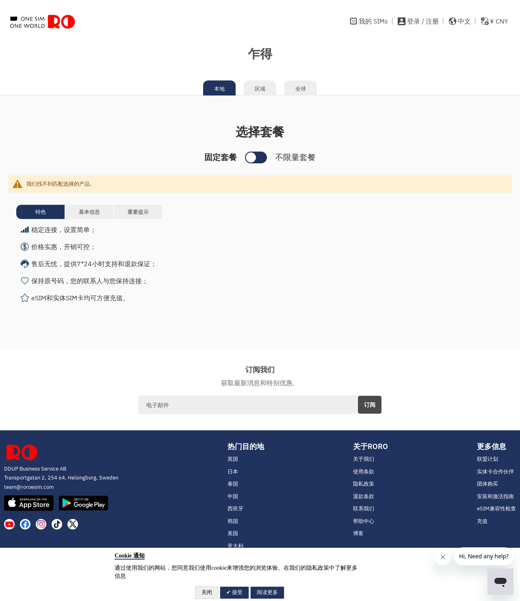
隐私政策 (363, 483)
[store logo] (42, 21)
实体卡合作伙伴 (495, 471)
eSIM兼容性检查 (496, 508)
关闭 (207, 592)
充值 (482, 521)
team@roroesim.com (29, 487)
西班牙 (235, 508)
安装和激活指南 (495, 496)
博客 (358, 533)
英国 (233, 459)
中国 (233, 496)
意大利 (235, 545)
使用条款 (363, 471)
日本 (233, 471)
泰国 (233, 483)
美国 (233, 533)
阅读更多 (267, 592)
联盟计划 (487, 459)
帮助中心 (363, 521)
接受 (237, 592)
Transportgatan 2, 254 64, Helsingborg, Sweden (61, 477)
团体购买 (487, 483)
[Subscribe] (370, 404)
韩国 (233, 521)
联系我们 (363, 508)
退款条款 (363, 496)
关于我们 (363, 459)
